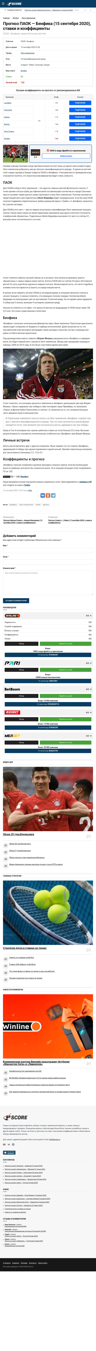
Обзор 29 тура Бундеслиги (18, 838)
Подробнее (80, 103)
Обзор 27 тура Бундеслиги (20, 855)
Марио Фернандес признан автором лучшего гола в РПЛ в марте (36, 869)
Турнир (9, 53)
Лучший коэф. (11, 82)
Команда (15, 1267)
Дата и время (11, 47)
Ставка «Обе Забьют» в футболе (22, 969)
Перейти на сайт (65, 648)
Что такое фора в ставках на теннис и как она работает (32, 975)
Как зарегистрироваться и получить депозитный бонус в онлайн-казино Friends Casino (45, 1096)
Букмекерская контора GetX (14, 1250)
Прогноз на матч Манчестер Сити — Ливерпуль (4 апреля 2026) (27, 1206)
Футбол (24, 71)
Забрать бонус (66, 156)
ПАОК (38, 505)
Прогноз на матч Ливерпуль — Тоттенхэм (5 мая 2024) (24, 1245)
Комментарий (9, 572)
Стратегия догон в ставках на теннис (25, 952)
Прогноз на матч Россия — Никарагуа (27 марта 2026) (24, 1210)
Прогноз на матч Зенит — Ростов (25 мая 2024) (21, 1187)
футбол (46, 505)
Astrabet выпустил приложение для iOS (25, 1075)
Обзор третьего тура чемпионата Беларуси (26, 862)
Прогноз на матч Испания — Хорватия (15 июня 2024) (24, 1170)
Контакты (32, 1267)
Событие (9, 41)
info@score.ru (54, 1144)
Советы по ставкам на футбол (21, 962)
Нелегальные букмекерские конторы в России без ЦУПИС (25, 1235)
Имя (5, 549)
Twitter (27, 485)
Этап (8, 59)
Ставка (9, 77)
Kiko (30, 490)
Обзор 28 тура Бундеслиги (20, 848)
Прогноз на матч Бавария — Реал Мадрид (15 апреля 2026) (25, 1200)
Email (6, 561)
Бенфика (13, 505)
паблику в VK (86, 482)
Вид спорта (10, 71)
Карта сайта (42, 1267)
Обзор (21, 648)
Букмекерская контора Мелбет (16, 1231)
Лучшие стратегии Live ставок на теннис (25, 982)
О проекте (7, 1267)
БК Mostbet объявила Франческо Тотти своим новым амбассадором (37, 1082)
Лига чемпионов (27, 53)
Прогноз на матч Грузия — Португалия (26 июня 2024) (24, 1177)
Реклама (24, 1267)
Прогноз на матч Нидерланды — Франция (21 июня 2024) (25, 1173)
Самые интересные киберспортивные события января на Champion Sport (39, 1089)
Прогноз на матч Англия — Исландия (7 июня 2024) (23, 1180)
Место (8, 65)
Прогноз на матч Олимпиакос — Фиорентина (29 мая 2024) (25, 1184)
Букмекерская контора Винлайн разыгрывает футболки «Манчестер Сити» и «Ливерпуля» (36, 1067)
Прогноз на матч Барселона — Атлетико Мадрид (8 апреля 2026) (49, 10)
